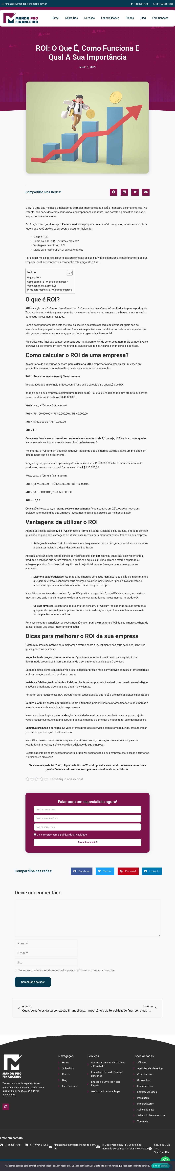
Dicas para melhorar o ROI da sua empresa (49, 289)
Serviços (89, 18)
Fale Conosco (160, 18)
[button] (113, 192)
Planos (130, 18)
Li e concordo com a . (62, 834)
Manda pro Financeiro (61, 224)
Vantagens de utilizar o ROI (41, 285)
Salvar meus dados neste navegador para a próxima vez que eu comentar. (67, 970)
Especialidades (110, 18)
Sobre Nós (71, 18)
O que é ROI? (34, 277)
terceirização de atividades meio (76, 715)
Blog (143, 18)
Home (55, 18)
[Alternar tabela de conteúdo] (68, 273)
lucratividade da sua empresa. (86, 744)
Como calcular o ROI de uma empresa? (47, 281)
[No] (166, 1167)
